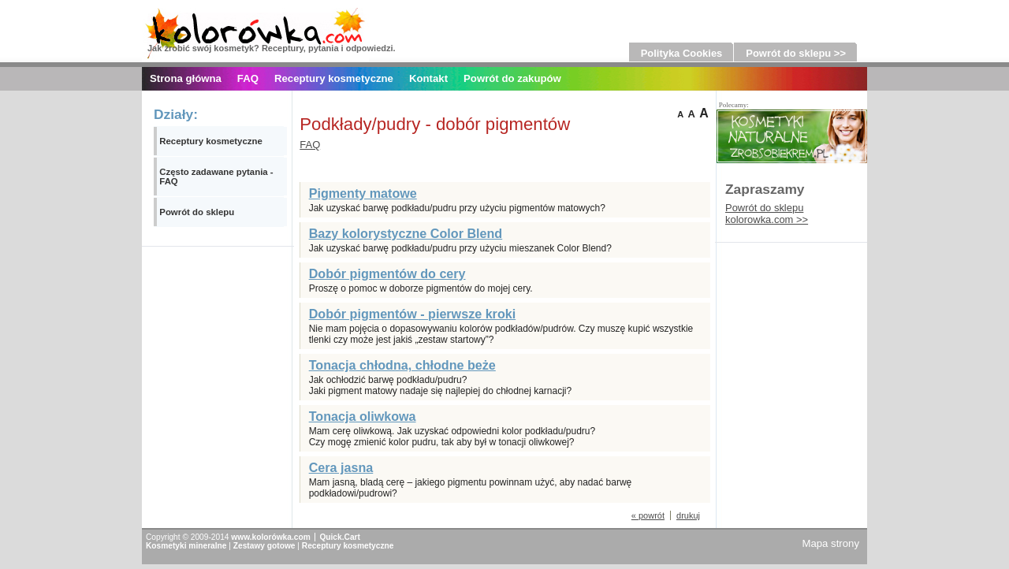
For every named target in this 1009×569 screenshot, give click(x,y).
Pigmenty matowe (363, 193)
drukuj (688, 515)
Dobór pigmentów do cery (387, 273)
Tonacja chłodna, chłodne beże (402, 365)
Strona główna (186, 78)
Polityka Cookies (682, 53)
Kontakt (428, 78)
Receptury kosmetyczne (333, 78)
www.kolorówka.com (270, 537)
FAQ (248, 78)
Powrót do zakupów (512, 78)
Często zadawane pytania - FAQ (216, 176)
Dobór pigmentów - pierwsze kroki (412, 314)
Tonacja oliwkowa (362, 416)
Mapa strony (830, 543)
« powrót (648, 515)
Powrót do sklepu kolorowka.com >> (766, 213)
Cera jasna (341, 467)
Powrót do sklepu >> (796, 53)
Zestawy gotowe (264, 545)
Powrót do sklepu (196, 212)
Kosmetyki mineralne (186, 545)
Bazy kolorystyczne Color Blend (406, 233)
